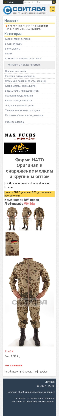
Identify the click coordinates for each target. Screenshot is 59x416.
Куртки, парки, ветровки (18, 38)
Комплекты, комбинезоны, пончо (23, 58)
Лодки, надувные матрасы (19, 105)
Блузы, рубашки (13, 43)
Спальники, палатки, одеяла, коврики (25, 81)
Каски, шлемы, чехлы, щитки (20, 85)
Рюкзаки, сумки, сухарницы (20, 76)
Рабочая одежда (14, 121)
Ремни (8, 53)
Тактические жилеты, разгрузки (22, 110)
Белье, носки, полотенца (18, 100)
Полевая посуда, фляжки (19, 95)
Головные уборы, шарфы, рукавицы (24, 115)
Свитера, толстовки (15, 71)
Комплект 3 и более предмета (24, 64)
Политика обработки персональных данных (31, 392)
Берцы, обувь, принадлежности (22, 90)
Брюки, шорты (12, 48)
